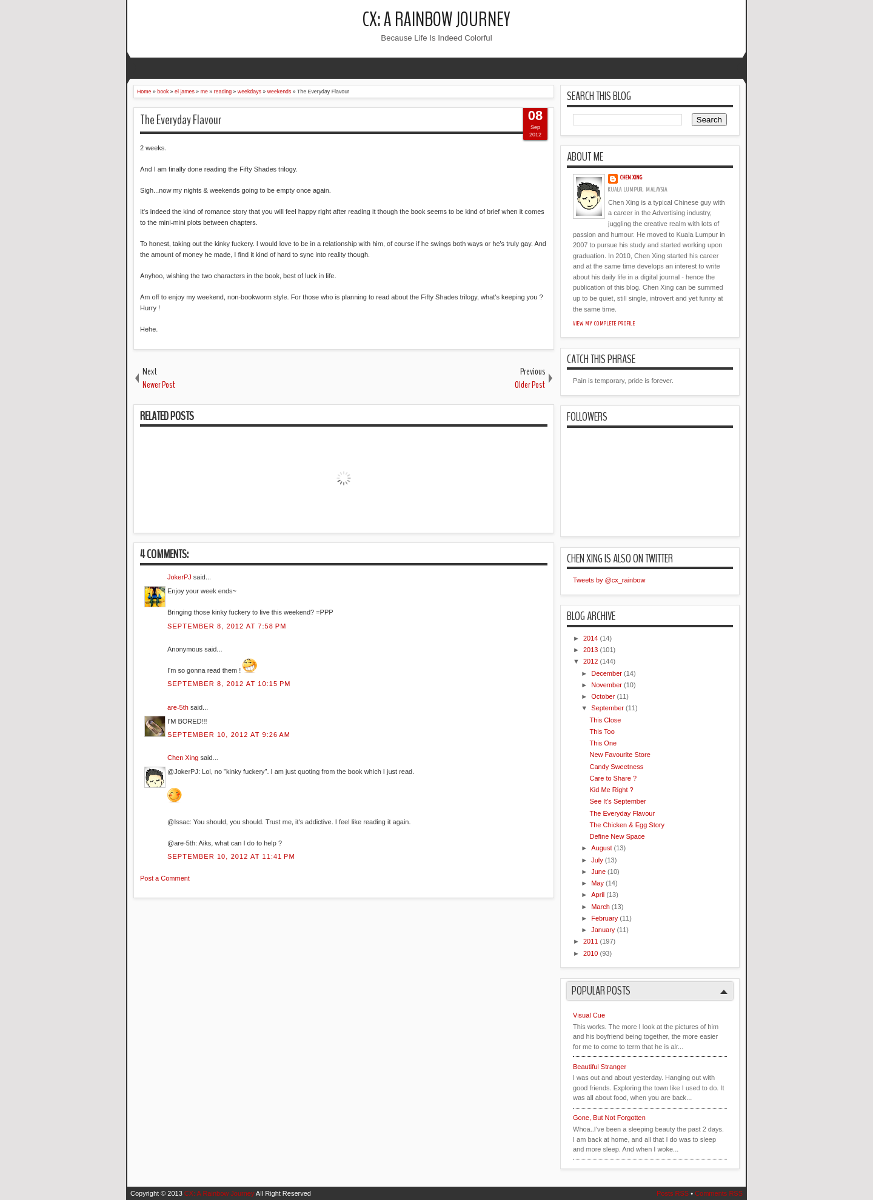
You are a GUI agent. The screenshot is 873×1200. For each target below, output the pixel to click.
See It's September (617, 801)
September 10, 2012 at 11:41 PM (231, 856)
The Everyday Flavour (180, 120)
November (606, 684)
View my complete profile (604, 324)
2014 (590, 638)
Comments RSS (719, 1193)
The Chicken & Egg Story (626, 824)
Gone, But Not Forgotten (609, 1117)
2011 (590, 941)
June (598, 871)
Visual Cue (589, 1015)
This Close (605, 720)
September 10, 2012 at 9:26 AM (228, 734)
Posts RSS (673, 1193)
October (603, 696)
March (600, 906)
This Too (601, 731)
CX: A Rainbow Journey (436, 19)
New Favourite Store (619, 754)
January (603, 929)
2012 (590, 661)
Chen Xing (182, 757)
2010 (590, 953)
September (607, 708)
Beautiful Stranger (599, 1066)
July (597, 860)
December (606, 673)
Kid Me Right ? (611, 789)
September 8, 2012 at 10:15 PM (229, 683)
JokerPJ (179, 577)
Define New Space (616, 836)
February (604, 918)
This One (603, 743)
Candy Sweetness (616, 766)
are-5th (178, 707)
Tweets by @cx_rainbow (609, 580)
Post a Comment (165, 878)
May (597, 883)
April (597, 894)
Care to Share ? (613, 778)
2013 (590, 649)
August (601, 848)
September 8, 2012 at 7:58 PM (226, 626)
